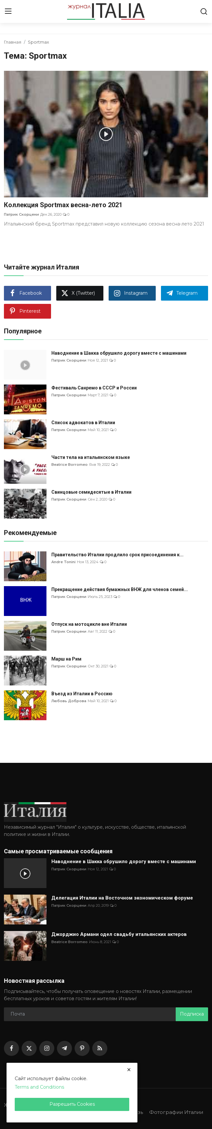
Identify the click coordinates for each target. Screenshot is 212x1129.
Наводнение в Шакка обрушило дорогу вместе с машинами (118, 353)
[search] (204, 11)
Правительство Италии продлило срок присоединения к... (117, 554)
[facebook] (11, 1048)
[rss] (99, 1048)
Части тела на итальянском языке (90, 457)
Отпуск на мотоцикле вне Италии (89, 624)
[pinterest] (82, 1048)
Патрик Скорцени (21, 214)
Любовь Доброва (68, 701)
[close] (129, 1069)
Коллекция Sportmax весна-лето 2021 (63, 205)
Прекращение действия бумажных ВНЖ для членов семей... (119, 589)
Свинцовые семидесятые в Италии (91, 492)
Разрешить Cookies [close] (72, 1104)
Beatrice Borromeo (69, 464)
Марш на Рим (66, 659)
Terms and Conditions (39, 1087)
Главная (12, 42)
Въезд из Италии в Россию (82, 693)
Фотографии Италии (176, 1112)
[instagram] (46, 1048)
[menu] (8, 11)
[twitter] (29, 1048)
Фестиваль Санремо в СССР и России (94, 387)
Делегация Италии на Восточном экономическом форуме (122, 898)
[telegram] (64, 1048)
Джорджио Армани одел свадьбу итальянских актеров (119, 934)
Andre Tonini (63, 562)
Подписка (192, 1014)
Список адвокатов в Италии (83, 422)
